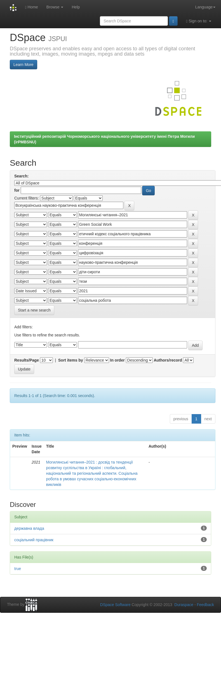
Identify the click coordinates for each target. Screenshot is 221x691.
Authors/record (168, 360)
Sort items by (70, 360)
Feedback (205, 604)
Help (76, 7)
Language (205, 7)
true (17, 568)
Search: (21, 176)
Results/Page (26, 360)
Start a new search (34, 310)
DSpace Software (115, 604)
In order (117, 360)
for (17, 190)
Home (31, 7)
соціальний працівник (33, 540)
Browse (55, 7)
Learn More (23, 64)
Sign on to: (198, 21)
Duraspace (183, 604)
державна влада (29, 528)
